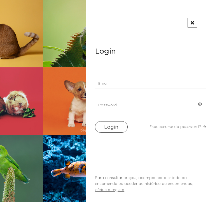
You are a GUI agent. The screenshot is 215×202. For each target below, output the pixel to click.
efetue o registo (109, 189)
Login (111, 127)
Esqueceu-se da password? (177, 126)
